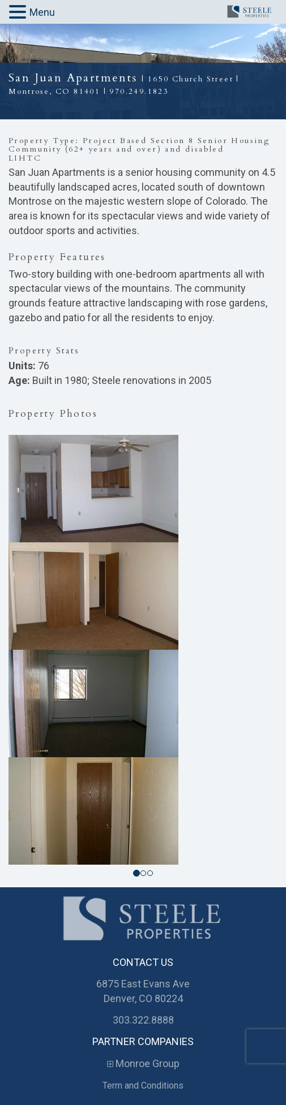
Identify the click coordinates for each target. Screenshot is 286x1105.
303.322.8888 (143, 1020)
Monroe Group (143, 1063)
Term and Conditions (143, 1085)
